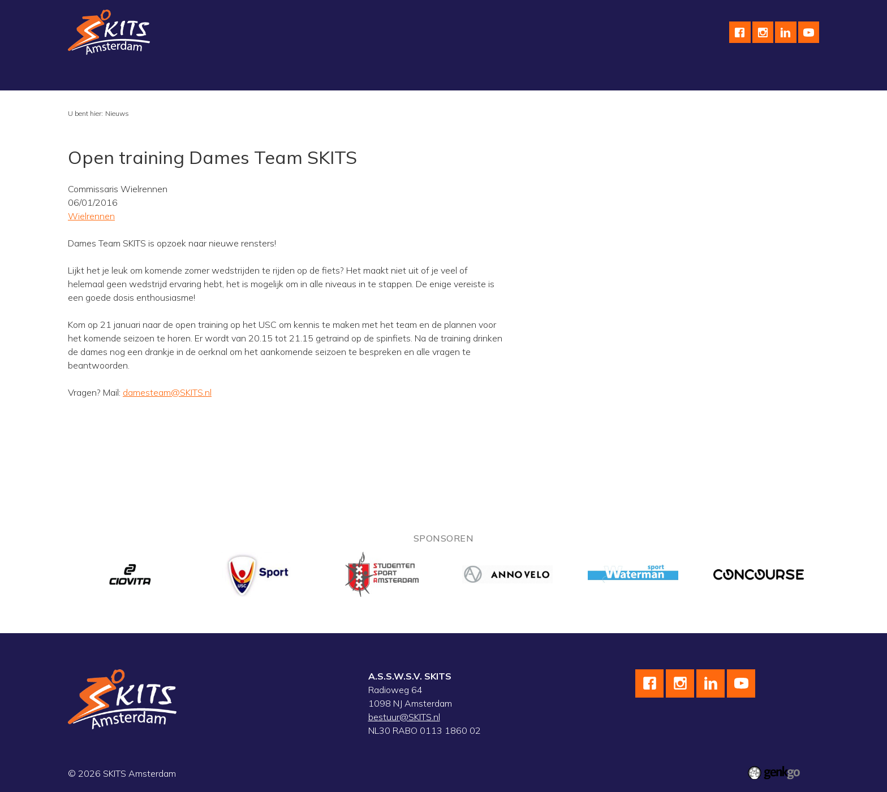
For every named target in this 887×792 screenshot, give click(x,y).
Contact (583, 76)
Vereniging (98, 76)
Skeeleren (284, 76)
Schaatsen (159, 76)
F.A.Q (627, 76)
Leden (668, 76)
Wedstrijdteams (354, 76)
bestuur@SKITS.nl (404, 716)
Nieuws (117, 113)
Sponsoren (480, 76)
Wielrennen (222, 76)
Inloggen (716, 76)
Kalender (423, 76)
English (534, 76)
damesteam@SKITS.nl (167, 392)
